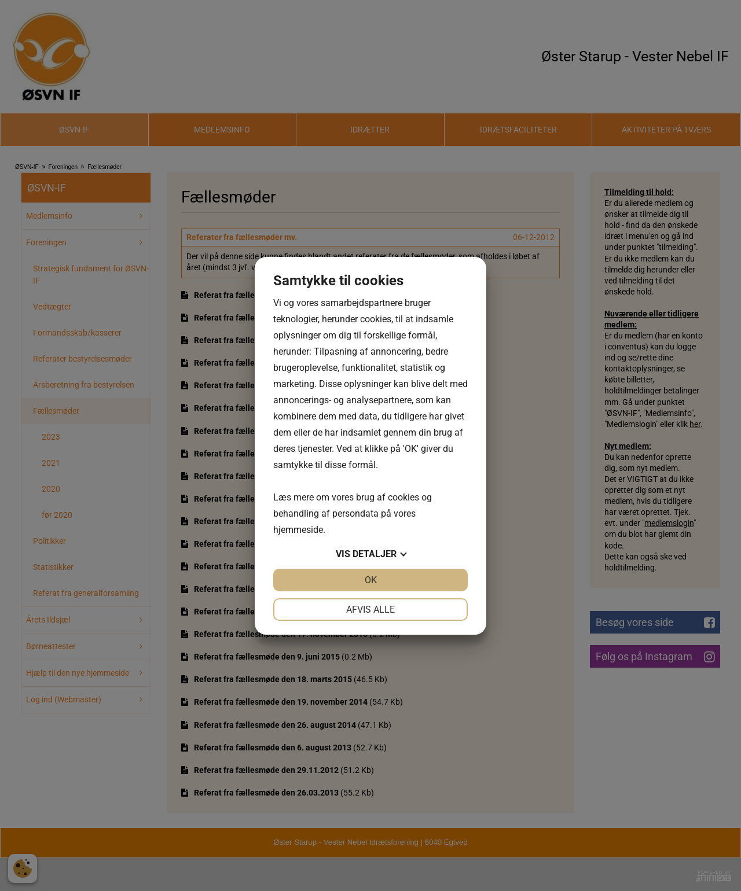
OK (371, 580)
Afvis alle (370, 609)
